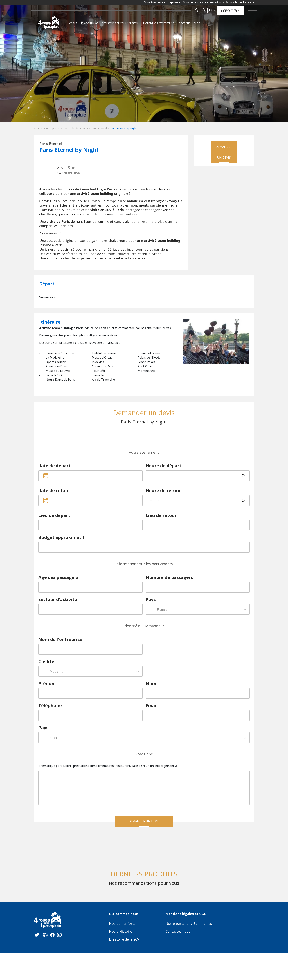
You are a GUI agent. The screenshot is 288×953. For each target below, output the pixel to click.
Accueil (38, 128)
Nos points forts (122, 924)
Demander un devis (224, 152)
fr (211, 10)
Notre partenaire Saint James (188, 924)
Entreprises (53, 128)
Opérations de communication (121, 23)
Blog (197, 23)
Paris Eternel (99, 128)
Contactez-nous (177, 932)
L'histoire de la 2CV (124, 940)
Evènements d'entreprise (158, 23)
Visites (73, 23)
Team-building (89, 23)
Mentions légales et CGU (185, 914)
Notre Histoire (120, 932)
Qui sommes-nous (123, 914)
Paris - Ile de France (75, 128)
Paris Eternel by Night (123, 128)
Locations (184, 23)
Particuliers (230, 10)
